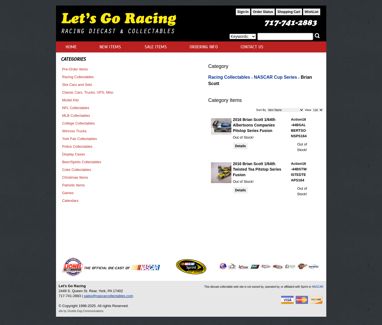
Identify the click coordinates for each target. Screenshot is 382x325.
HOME (71, 47)
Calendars (70, 201)
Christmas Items (75, 177)
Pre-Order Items (75, 69)
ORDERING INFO (203, 47)
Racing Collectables (78, 77)
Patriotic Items (73, 185)
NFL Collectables (75, 108)
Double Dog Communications (85, 311)
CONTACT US (252, 47)
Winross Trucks (74, 131)
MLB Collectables (76, 115)
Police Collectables (77, 146)
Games (68, 193)
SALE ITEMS (156, 47)
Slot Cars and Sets (77, 85)
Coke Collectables (76, 170)
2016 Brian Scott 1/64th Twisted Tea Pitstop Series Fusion (257, 169)
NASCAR (318, 286)
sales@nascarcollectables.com (108, 296)
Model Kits (70, 100)
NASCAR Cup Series (275, 77)
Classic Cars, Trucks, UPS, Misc (87, 92)
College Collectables (78, 123)
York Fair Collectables (79, 139)
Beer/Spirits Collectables (81, 162)
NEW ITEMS (110, 47)
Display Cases (73, 154)
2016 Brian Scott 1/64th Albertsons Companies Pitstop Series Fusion (254, 125)
